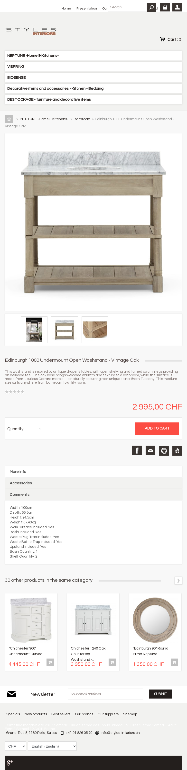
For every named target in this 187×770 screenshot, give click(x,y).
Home (66, 8)
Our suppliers (108, 714)
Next (178, 580)
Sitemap (130, 714)
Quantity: (15, 429)
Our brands (84, 714)
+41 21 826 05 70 (79, 732)
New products (35, 714)
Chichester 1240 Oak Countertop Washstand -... (88, 654)
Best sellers (60, 714)
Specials (13, 714)
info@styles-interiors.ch (120, 732)
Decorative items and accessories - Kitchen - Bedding (55, 88)
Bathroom (82, 119)
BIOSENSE (16, 78)
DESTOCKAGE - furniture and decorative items (49, 99)
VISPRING (15, 67)
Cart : (174, 39)
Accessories (21, 483)
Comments (19, 495)
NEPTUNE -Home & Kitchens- (33, 56)
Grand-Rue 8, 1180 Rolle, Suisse (31, 732)
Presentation (86, 8)
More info (18, 472)
